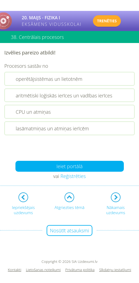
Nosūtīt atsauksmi (69, 230)
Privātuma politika (80, 269)
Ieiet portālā (69, 166)
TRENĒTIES (107, 20)
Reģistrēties (73, 176)
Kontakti (14, 269)
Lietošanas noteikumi (43, 269)
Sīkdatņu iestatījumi (115, 269)
